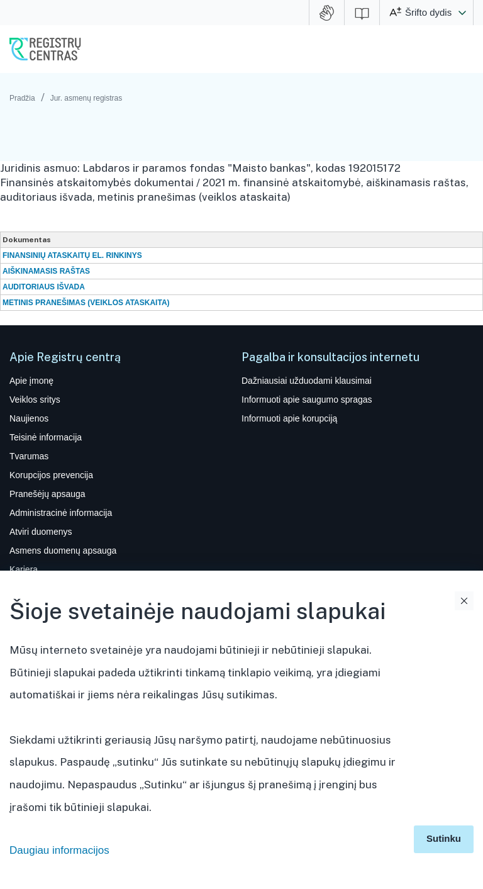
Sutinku (443, 838)
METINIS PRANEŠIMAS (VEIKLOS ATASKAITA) (86, 302)
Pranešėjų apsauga (47, 494)
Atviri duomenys (40, 532)
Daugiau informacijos (59, 850)
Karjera (23, 569)
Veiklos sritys (34, 399)
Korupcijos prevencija (51, 475)
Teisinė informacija (45, 437)
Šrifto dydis (428, 12)
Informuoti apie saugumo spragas (307, 399)
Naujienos (28, 418)
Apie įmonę (31, 381)
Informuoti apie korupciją (289, 418)
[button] (462, 13)
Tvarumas (28, 456)
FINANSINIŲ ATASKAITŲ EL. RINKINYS (72, 255)
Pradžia (22, 98)
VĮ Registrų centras (45, 49)
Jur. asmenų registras (86, 98)
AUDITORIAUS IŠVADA (44, 286)
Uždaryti (464, 600)
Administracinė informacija (60, 513)
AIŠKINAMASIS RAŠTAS (46, 271)
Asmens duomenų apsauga (62, 550)
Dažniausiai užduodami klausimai (307, 381)
